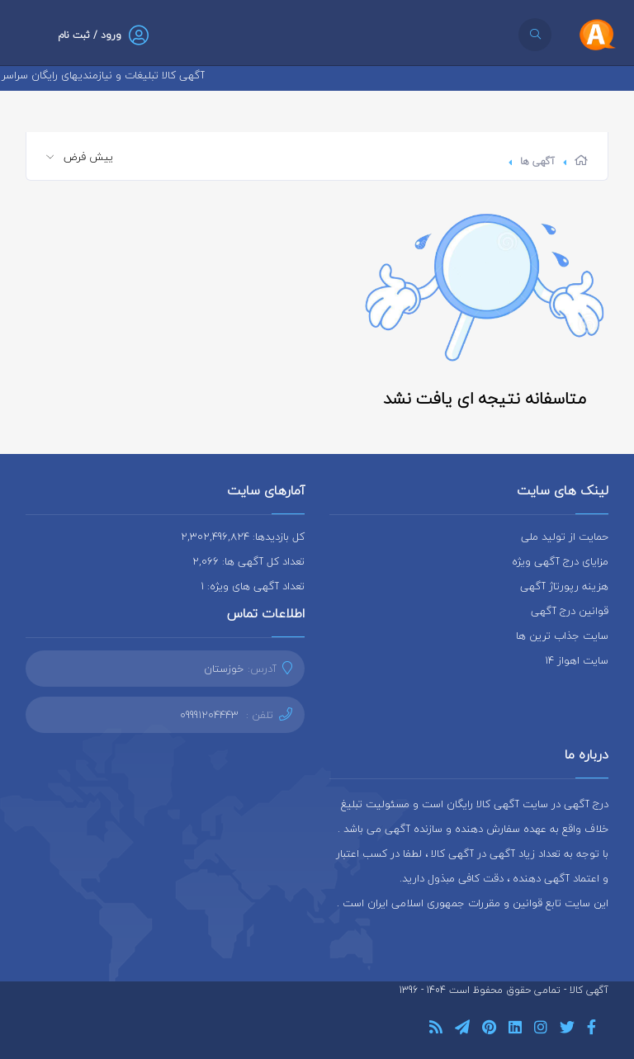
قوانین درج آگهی (569, 611)
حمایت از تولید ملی (564, 536)
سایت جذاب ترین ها (562, 635)
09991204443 (209, 715)
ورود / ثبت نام (89, 35)
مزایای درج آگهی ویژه (560, 561)
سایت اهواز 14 (576, 660)
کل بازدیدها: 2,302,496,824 (243, 536)
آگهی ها (537, 161)
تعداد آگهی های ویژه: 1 (253, 586)
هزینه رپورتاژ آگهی (564, 586)
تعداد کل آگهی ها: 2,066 (248, 561)
